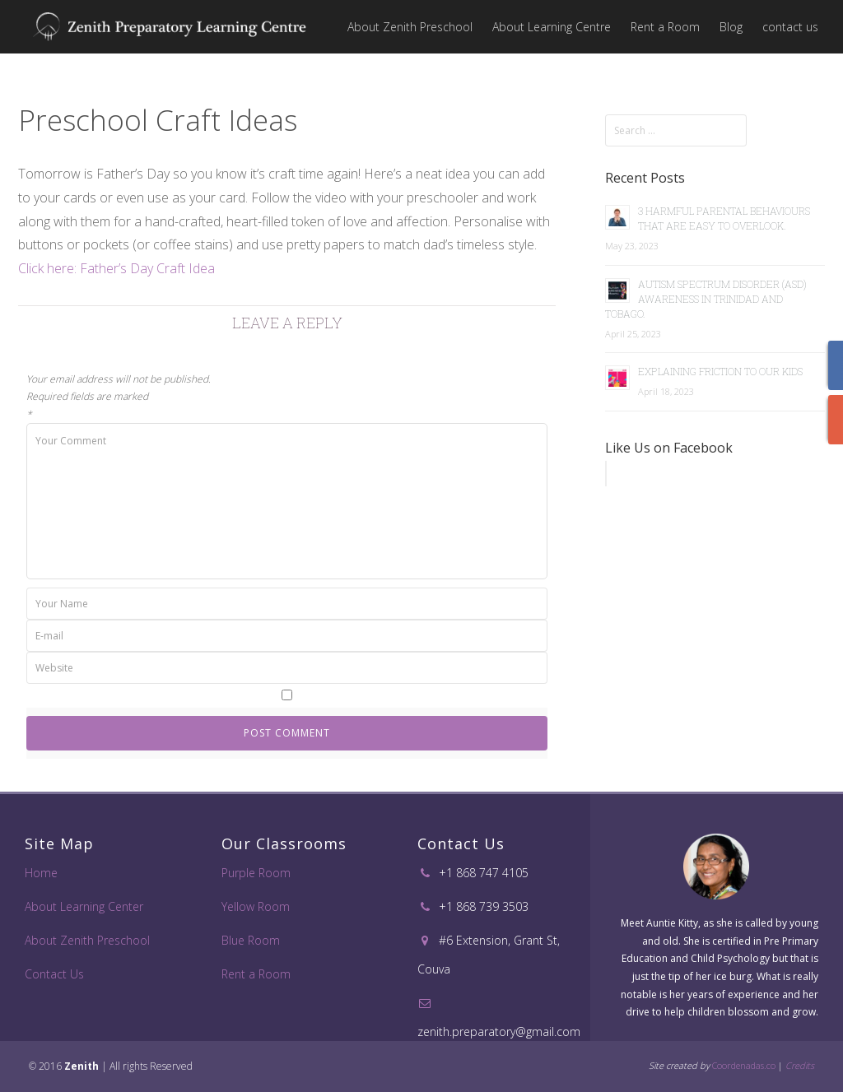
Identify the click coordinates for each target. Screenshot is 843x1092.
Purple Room (256, 873)
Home (41, 873)
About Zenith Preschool (410, 27)
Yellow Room (255, 906)
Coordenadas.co (743, 1065)
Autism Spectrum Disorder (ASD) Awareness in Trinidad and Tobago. (706, 298)
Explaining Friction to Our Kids (720, 371)
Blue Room (250, 940)
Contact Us (54, 974)
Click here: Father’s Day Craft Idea (116, 268)
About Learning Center (84, 906)
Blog (731, 27)
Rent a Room (665, 27)
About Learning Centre (551, 27)
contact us (790, 27)
